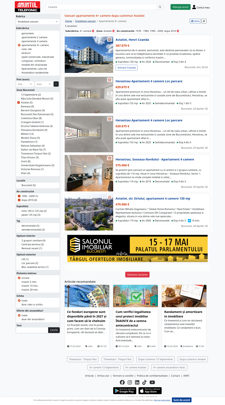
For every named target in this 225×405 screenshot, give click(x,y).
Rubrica (20, 16)
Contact (175, 375)
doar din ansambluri (33, 319)
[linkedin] (137, 382)
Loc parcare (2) (30, 263)
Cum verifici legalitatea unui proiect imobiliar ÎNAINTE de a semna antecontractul (133, 318)
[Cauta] (160, 7)
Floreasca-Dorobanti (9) (34, 130)
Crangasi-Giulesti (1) (32, 122)
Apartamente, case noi (34, 68)
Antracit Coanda (127, 67)
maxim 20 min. (30, 289)
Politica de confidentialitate (152, 375)
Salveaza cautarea (137, 274)
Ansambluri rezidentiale (35, 72)
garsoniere (28, 33)
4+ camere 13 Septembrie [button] (103, 367)
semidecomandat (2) (33, 229)
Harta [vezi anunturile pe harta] (195, 21)
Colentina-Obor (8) (31, 118)
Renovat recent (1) (32, 248)
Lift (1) (25, 259)
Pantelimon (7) (29, 141)
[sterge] (93, 31)
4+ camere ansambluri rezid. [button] (169, 367)
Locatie (21, 180)
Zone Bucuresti (26, 90)
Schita (20, 296)
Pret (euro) (23, 79)
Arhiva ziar (103, 375)
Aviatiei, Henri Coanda (132, 40)
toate (24, 300)
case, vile (27, 49)
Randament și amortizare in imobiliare (183, 314)
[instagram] (130, 382)
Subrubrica (22, 28)
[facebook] (122, 382)
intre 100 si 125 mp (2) (34, 211)
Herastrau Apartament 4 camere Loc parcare (149, 81)
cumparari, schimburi (34, 60)
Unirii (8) (26, 161)
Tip (18, 221)
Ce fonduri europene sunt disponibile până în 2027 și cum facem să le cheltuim (86, 316)
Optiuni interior (26, 235)
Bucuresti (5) (29, 185)
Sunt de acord (181, 400)
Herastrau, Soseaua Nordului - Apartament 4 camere (155, 159)
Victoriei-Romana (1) (32, 169)
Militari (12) (27, 134)
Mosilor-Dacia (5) (30, 137)
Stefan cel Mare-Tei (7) (33, 149)
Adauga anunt (180, 7)
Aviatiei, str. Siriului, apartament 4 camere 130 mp (153, 198)
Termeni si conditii (123, 375)
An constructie (25, 191)
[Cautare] (101, 7)
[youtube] (152, 382)
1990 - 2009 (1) (30, 196)
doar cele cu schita (32, 304)
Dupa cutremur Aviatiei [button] (193, 359)
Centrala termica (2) (33, 244)
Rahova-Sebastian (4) (33, 145)
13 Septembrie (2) (31, 94)
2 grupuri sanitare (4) (33, 240)
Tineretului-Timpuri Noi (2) (36, 153)
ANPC (186, 375)
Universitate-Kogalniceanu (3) (37, 165)
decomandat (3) (30, 225)
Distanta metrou (26, 273)
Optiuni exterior (26, 254)
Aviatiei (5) (27, 102)
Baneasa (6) (27, 106)
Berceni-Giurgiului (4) (33, 110)
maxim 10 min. (30, 285)
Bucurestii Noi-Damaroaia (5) (37, 114)
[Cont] (201, 7)
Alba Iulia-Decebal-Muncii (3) (37, 98)
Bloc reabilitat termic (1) (35, 267)
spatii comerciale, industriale (38, 57)
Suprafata (22, 206)
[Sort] (204, 21)
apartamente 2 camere (34, 37)
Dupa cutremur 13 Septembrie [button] (155, 359)
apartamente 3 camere (34, 41)
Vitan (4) (25, 173)
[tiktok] (144, 382)
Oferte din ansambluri (30, 310)
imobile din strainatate (34, 64)
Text (19, 325)
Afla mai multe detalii (162, 400)
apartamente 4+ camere (35, 45)
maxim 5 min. (29, 281)
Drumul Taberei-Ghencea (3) (37, 126)
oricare (25, 278)
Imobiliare (186, 346)
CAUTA (54, 330)
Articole (89, 375)
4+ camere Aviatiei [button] (136, 367)
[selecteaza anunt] (109, 39)
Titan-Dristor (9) (30, 157)
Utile (88, 346)
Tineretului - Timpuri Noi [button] (83, 359)
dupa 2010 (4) (29, 200)
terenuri (26, 53)
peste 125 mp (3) (31, 214)
